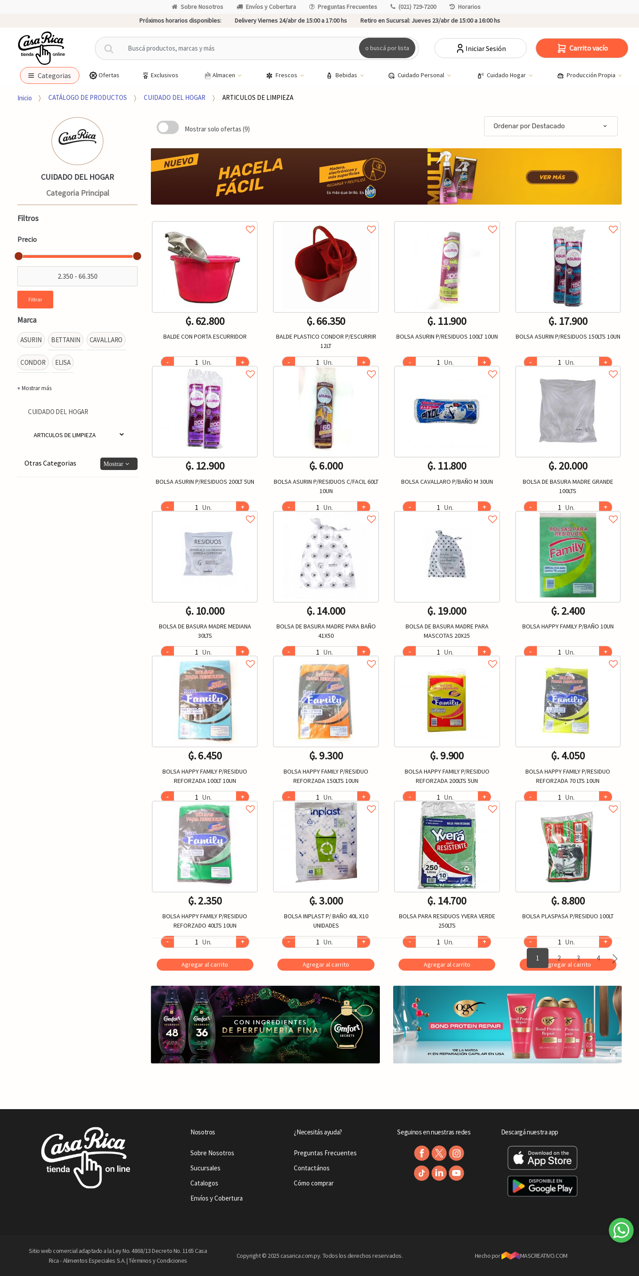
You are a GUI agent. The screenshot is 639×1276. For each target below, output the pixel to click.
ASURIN (31, 340)
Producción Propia (587, 75)
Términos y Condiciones (158, 1260)
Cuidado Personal (417, 75)
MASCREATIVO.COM (534, 1256)
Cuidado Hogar (502, 75)
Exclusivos (159, 75)
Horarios (465, 7)
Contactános (312, 1168)
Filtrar (35, 299)
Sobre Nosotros (197, 7)
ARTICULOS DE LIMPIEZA (257, 97)
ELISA (63, 362)
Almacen (220, 75)
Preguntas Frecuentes (343, 7)
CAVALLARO (106, 340)
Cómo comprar (314, 1183)
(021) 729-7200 (413, 7)
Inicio (24, 97)
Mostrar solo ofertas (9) (217, 129)
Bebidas (342, 75)
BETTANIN (65, 340)
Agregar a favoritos (204, 219)
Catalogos (204, 1183)
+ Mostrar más (34, 388)
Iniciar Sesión (480, 48)
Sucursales (205, 1168)
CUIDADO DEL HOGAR (174, 97)
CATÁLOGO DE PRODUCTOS (87, 97)
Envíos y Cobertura (266, 7)
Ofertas (104, 75)
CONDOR (33, 362)
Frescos (282, 75)
